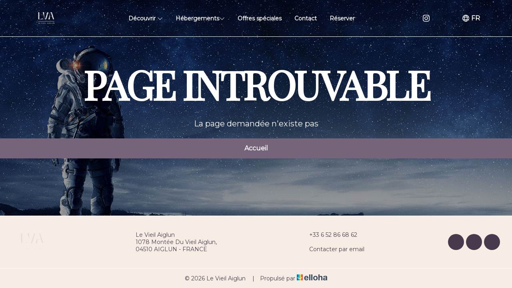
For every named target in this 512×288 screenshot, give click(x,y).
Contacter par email (332, 249)
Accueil (256, 148)
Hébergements (200, 18)
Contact (305, 18)
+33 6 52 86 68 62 (328, 234)
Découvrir (145, 18)
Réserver (342, 18)
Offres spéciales (260, 18)
